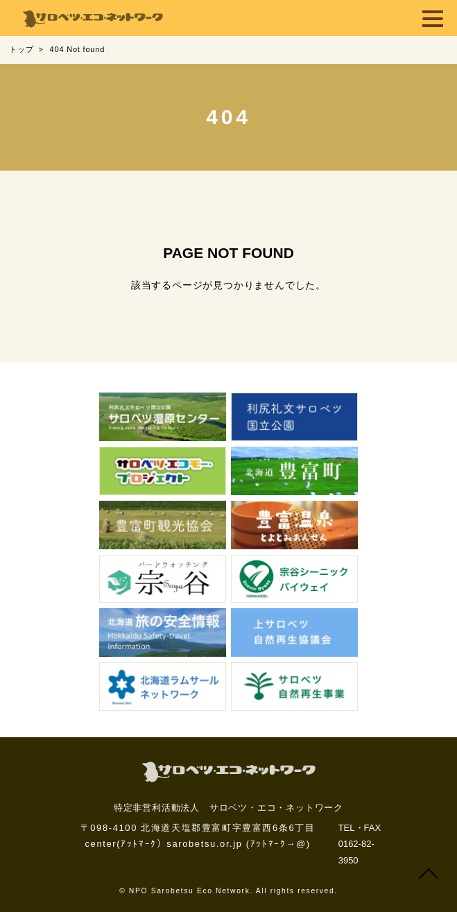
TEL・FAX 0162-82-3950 (359, 844)
